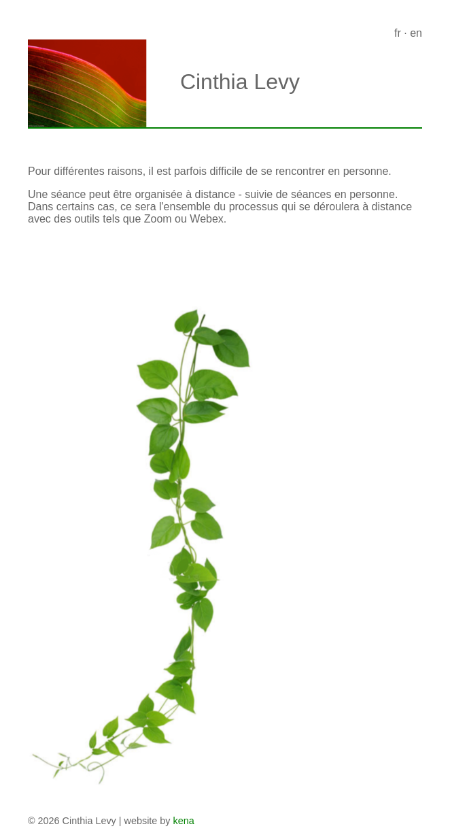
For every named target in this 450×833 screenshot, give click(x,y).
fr (397, 33)
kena (183, 820)
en (416, 33)
